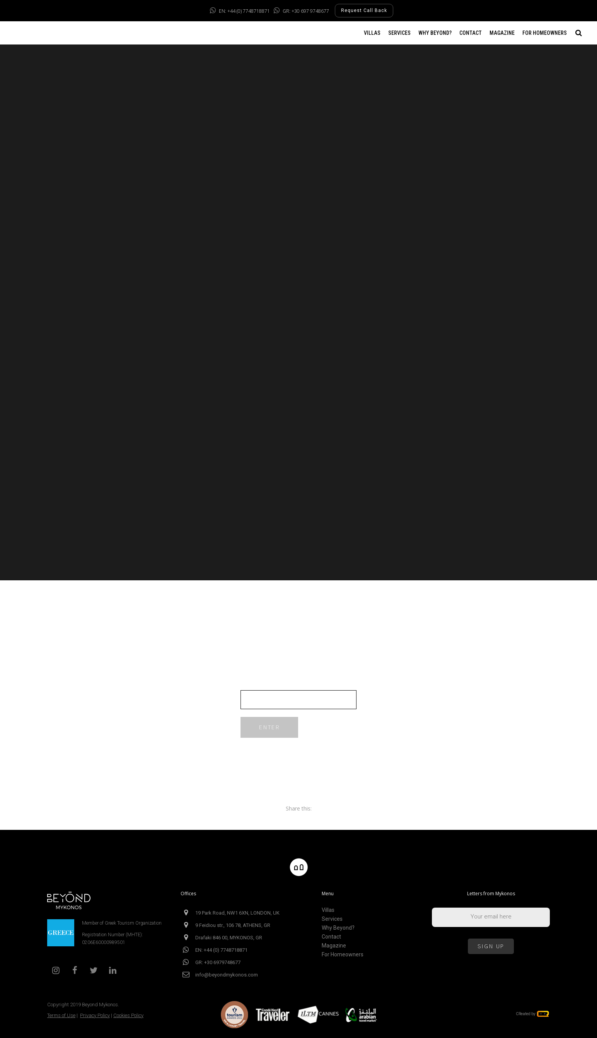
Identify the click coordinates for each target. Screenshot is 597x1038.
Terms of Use (61, 1015)
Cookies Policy (128, 1015)
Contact (331, 936)
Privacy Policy (95, 1015)
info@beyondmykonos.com (226, 975)
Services (332, 919)
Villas (328, 910)
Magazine (334, 945)
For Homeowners (342, 954)
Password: (298, 694)
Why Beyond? (338, 927)
